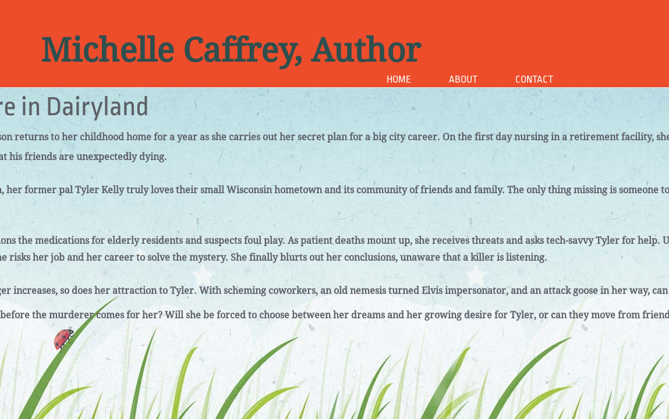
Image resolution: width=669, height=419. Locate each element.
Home (399, 79)
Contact (534, 79)
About (463, 79)
